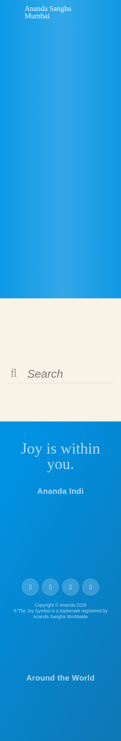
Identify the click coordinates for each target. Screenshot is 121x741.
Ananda (13, 12)
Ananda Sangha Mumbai (48, 12)
